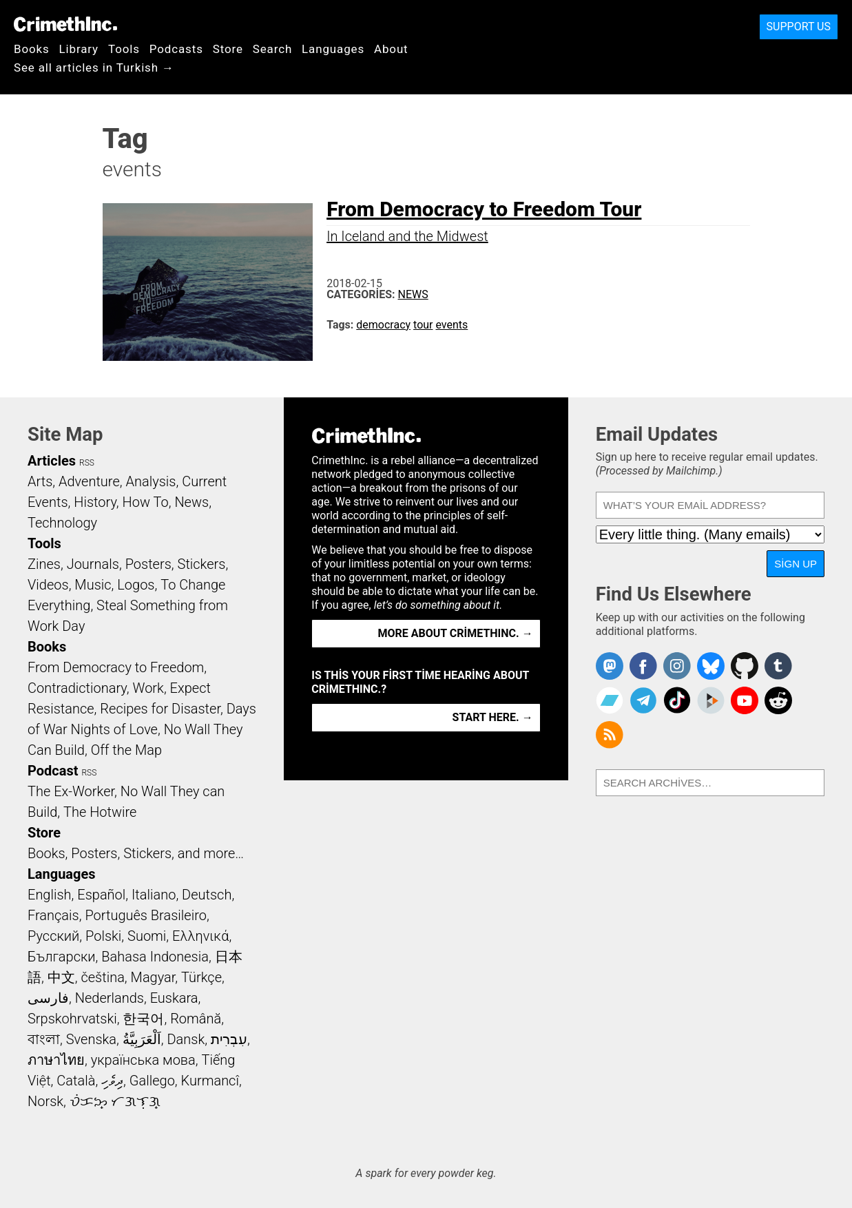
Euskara (174, 998)
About (391, 49)
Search (272, 49)
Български (62, 956)
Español (101, 894)
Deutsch (206, 894)
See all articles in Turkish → (94, 67)
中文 (61, 977)
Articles (52, 460)
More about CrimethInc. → (455, 633)
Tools (124, 49)
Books (32, 49)
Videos (48, 584)
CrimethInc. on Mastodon (609, 666)
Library (78, 49)
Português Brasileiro (145, 915)
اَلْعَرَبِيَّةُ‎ (142, 1039)
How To (146, 502)
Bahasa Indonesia (155, 956)
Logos (135, 584)
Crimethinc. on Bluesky (711, 666)
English (50, 894)
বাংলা (44, 1039)
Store (228, 49)
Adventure (89, 481)
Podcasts (176, 49)
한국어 (143, 1018)
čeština (102, 977)
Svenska (91, 1039)
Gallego (152, 1080)
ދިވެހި (112, 1080)
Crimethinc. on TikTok (677, 700)
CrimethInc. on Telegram (643, 700)
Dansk (186, 1039)
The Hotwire (99, 812)
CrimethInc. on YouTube (744, 700)
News (413, 294)
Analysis (150, 481)
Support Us (799, 26)
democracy (383, 324)
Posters (148, 564)
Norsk (45, 1101)
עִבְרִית (229, 1039)
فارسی (48, 998)
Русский (53, 936)
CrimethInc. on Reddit (778, 700)
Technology (62, 522)
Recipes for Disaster (160, 708)
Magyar (153, 977)
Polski (103, 936)
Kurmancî (210, 1080)
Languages (333, 49)
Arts (40, 481)
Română (195, 1018)
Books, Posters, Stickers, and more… (136, 853)
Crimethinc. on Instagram (677, 666)
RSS (86, 463)
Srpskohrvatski (72, 1018)
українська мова (143, 1060)
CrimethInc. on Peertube (711, 700)
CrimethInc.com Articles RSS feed (609, 735)
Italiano (154, 894)
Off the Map (126, 750)
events (451, 324)
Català (75, 1080)
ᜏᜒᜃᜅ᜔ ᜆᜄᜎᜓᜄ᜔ (115, 1101)
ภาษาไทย (56, 1060)
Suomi (146, 936)
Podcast (53, 770)
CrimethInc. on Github (744, 666)
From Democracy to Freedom (116, 667)
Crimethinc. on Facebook (643, 666)
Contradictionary (77, 688)
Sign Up (795, 564)
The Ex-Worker (71, 791)
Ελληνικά (200, 936)
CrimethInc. (65, 24)
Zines (44, 564)
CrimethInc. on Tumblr (778, 666)
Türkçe (201, 977)
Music (92, 584)
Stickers (202, 564)
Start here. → (493, 717)
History (95, 502)
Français (53, 915)
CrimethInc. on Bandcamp (609, 700)
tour (423, 324)
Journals (93, 564)
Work (148, 688)
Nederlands (109, 998)
